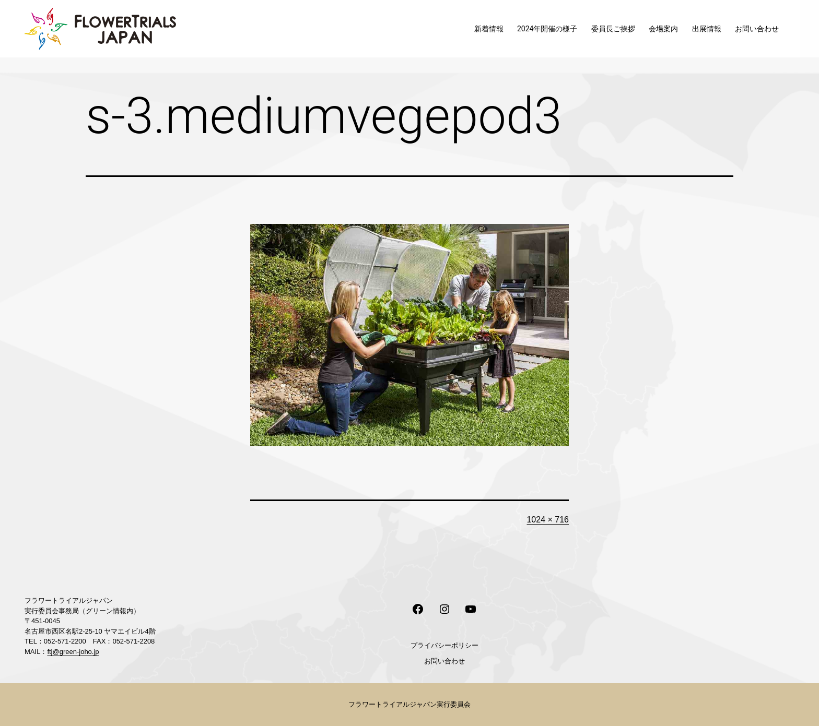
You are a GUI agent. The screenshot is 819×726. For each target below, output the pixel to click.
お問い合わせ (757, 29)
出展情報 (706, 29)
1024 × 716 (547, 519)
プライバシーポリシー (444, 645)
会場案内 (663, 29)
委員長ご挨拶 (613, 29)
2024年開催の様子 (547, 29)
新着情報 (489, 29)
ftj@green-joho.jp (73, 652)
